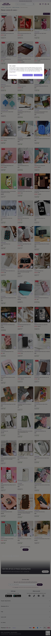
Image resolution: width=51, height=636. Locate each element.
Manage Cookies (13, 75)
